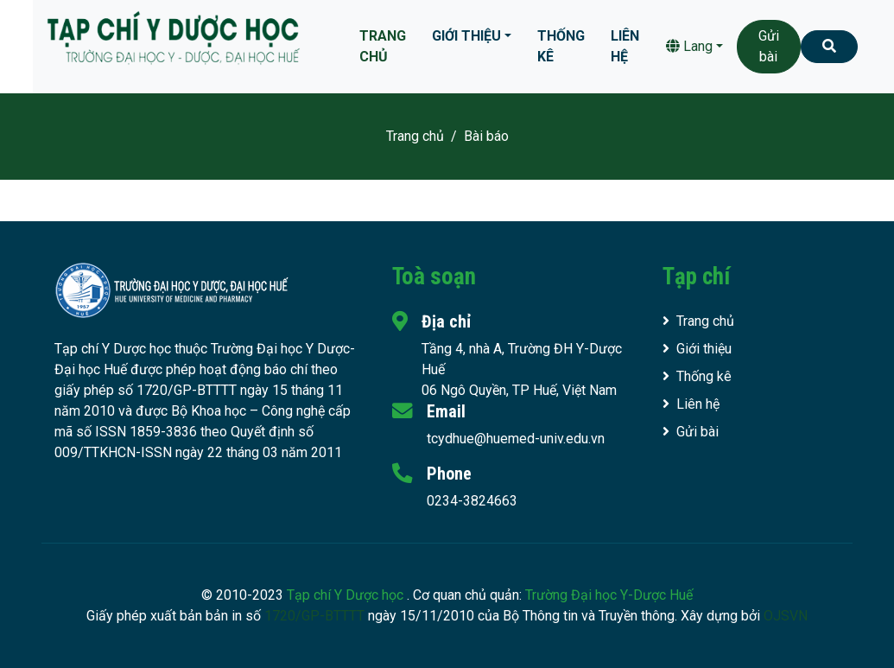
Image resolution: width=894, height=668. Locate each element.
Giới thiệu (466, 36)
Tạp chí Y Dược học (347, 595)
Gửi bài (768, 46)
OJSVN (786, 616)
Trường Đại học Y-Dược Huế (609, 595)
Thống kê (561, 46)
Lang (689, 46)
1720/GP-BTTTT (314, 616)
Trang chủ (382, 46)
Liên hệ (625, 46)
